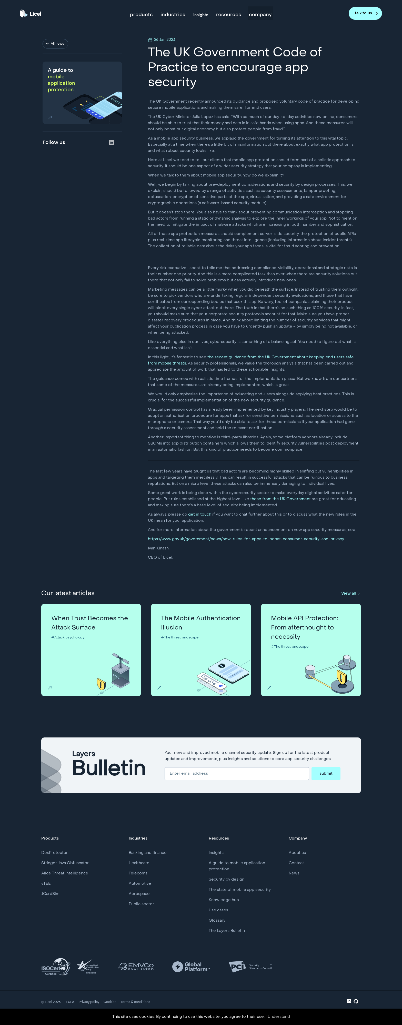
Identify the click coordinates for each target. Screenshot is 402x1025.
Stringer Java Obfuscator (65, 863)
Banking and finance (148, 853)
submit (326, 773)
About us (297, 853)
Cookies (110, 1002)
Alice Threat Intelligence (64, 873)
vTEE (46, 883)
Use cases (218, 910)
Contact (296, 863)
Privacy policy (89, 1002)
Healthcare (139, 863)
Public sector (141, 904)
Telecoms (138, 873)
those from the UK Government (280, 499)
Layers (108, 766)
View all (348, 593)
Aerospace (139, 894)
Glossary (217, 920)
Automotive (140, 883)
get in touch (199, 514)
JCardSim (50, 894)
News (294, 873)
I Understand (278, 1017)
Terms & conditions (135, 1002)
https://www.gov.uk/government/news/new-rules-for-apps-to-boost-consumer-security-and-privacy (246, 539)
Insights (216, 853)
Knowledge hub (224, 900)
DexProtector (54, 853)
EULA (70, 1002)
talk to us (363, 13)
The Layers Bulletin (227, 931)
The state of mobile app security (240, 890)
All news (57, 43)
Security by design (226, 879)
